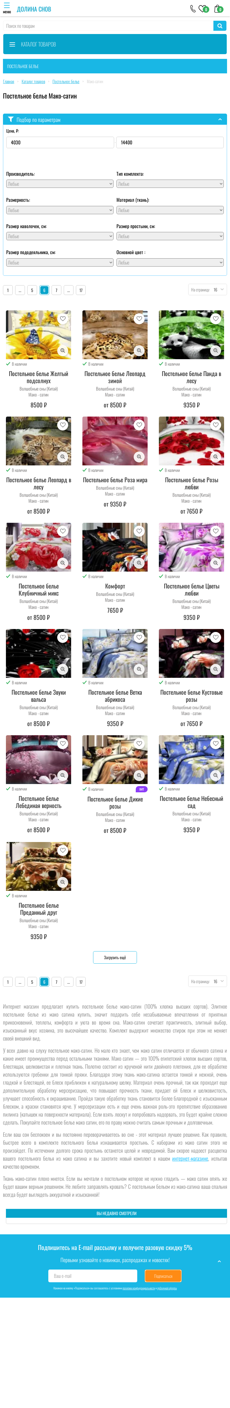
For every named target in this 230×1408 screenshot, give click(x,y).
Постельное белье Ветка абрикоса (115, 695)
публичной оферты (167, 1288)
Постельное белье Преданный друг (39, 908)
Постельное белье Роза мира (115, 479)
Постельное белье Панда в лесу (191, 377)
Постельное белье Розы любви (191, 483)
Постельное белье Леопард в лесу (38, 483)
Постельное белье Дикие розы (115, 802)
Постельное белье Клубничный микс (39, 589)
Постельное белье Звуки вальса (39, 695)
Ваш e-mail (62, 1275)
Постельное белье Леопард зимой (115, 377)
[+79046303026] (193, 8)
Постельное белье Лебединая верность (38, 802)
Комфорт (115, 585)
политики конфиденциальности (139, 1288)
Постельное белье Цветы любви (191, 589)
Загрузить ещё (115, 957)
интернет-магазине (190, 1158)
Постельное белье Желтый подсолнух (38, 377)
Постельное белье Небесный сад (191, 802)
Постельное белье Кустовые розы (191, 695)
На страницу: (199, 289)
